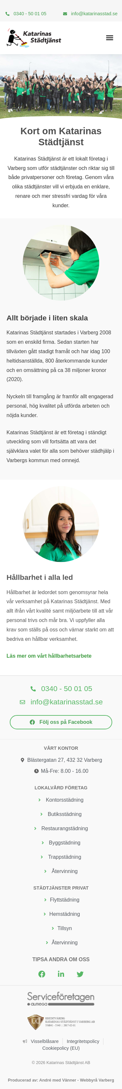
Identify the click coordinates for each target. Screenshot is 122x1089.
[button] (109, 37)
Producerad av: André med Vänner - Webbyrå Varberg (61, 1080)
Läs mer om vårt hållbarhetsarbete (49, 656)
